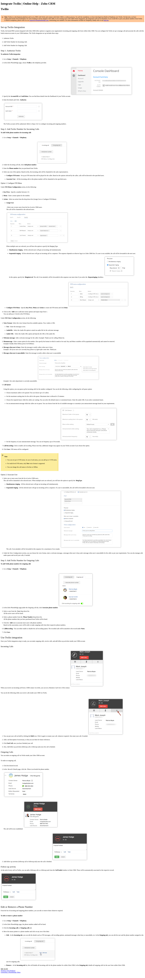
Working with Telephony (8, 970)
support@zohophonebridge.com (38, 20)
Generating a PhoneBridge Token (10, 972)
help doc (106, 20)
